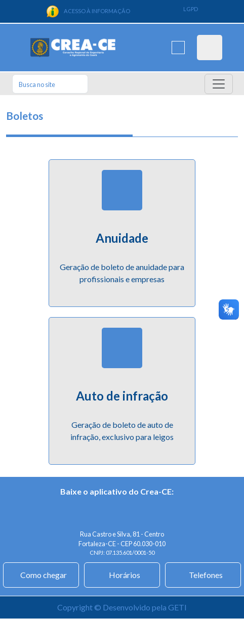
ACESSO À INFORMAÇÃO (88, 11)
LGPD (190, 9)
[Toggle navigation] (219, 84)
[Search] (50, 84)
